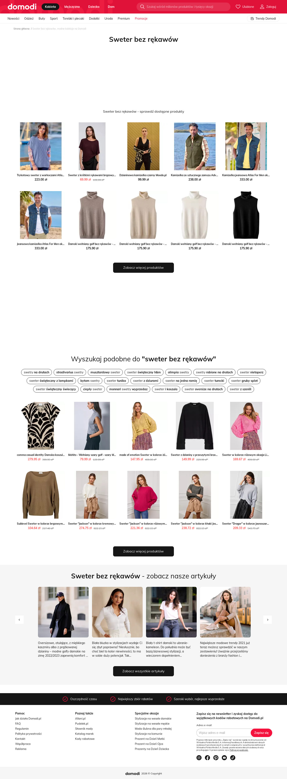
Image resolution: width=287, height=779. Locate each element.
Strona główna (22, 28)
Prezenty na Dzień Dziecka (152, 749)
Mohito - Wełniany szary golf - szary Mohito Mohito (98, 454)
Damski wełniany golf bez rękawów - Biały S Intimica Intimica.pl (209, 244)
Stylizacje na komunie (148, 733)
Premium (124, 18)
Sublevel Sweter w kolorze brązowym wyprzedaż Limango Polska (56, 523)
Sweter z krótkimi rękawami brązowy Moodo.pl (96, 175)
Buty (42, 18)
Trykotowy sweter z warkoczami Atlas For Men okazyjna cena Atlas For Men (63, 175)
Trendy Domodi (263, 18)
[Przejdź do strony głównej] (22, 7)
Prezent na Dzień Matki (150, 738)
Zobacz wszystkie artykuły (143, 671)
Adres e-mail (204, 725)
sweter (105, 372)
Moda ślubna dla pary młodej (153, 728)
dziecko (93, 7)
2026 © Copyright (151, 773)
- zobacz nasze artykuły (143, 576)
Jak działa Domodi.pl (28, 718)
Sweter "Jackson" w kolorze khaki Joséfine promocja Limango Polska (212, 523)
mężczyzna (72, 7)
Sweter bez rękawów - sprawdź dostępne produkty (143, 111)
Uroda (108, 18)
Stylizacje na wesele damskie (153, 718)
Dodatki (94, 18)
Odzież (29, 18)
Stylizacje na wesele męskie (152, 723)
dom (111, 7)
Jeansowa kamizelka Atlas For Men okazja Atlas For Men (51, 244)
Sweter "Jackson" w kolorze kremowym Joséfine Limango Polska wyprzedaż (114, 523)
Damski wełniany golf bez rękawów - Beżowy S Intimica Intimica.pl (159, 244)
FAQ (18, 723)
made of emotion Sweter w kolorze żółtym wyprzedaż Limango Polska (161, 454)
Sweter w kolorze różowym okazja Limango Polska (253, 454)
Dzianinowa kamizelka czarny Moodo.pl (143, 175)
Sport (54, 18)
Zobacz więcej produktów (143, 267)
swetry (36, 372)
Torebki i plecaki (73, 18)
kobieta (50, 7)
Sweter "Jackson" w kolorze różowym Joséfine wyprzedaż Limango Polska (164, 523)
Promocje (141, 18)
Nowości (13, 18)
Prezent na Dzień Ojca (149, 743)
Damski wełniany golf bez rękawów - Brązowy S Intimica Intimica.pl (109, 244)
